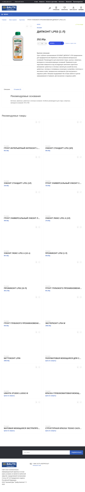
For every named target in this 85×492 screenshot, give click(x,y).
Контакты (61, 1)
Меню (4, 15)
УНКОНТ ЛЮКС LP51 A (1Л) (57, 220)
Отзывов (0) (17, 90)
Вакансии (69, 1)
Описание (7, 90)
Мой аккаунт (73, 8)
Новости (42, 1)
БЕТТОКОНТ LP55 (12, 360)
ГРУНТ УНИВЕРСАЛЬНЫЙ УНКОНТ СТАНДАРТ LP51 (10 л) (63, 185)
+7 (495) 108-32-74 (7, 1)
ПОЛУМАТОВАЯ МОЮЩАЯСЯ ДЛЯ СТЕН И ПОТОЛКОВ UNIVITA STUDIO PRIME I (63, 360)
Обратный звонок (21, 1)
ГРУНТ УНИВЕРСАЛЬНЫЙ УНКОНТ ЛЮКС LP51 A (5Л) (22, 220)
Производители (78, 1)
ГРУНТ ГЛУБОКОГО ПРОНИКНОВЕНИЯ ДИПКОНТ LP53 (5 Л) (63, 290)
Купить (56, 44)
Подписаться (75, 455)
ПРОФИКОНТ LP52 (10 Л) (15, 290)
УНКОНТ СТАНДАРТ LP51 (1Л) (17, 185)
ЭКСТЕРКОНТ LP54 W (55, 325)
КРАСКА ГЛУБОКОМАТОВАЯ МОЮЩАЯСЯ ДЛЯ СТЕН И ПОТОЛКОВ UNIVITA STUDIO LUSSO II (63, 395)
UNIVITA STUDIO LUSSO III (16, 395)
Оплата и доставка (51, 1)
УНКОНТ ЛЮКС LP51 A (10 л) (17, 255)
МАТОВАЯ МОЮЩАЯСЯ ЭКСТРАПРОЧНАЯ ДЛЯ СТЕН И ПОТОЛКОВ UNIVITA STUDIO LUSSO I (22, 430)
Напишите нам (37, 468)
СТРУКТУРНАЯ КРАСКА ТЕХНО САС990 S (63, 430)
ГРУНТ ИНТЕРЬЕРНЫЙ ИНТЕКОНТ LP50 (22, 150)
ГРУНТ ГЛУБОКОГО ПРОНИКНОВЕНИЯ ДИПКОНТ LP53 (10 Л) (22, 325)
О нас (36, 1)
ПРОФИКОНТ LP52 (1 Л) (56, 255)
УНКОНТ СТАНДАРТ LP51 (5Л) (59, 150)
